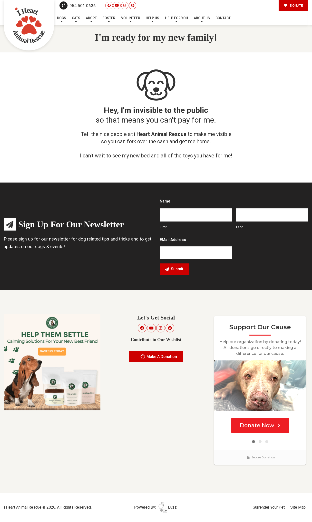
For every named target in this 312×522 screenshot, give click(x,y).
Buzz (167, 507)
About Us (202, 18)
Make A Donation (158, 357)
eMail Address (173, 239)
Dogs (61, 18)
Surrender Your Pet (269, 507)
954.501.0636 (77, 5)
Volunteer (130, 18)
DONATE (293, 5)
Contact (223, 18)
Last (239, 227)
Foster (109, 18)
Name (165, 201)
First (163, 227)
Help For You (176, 18)
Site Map (298, 507)
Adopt (91, 18)
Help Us (152, 18)
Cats (76, 18)
